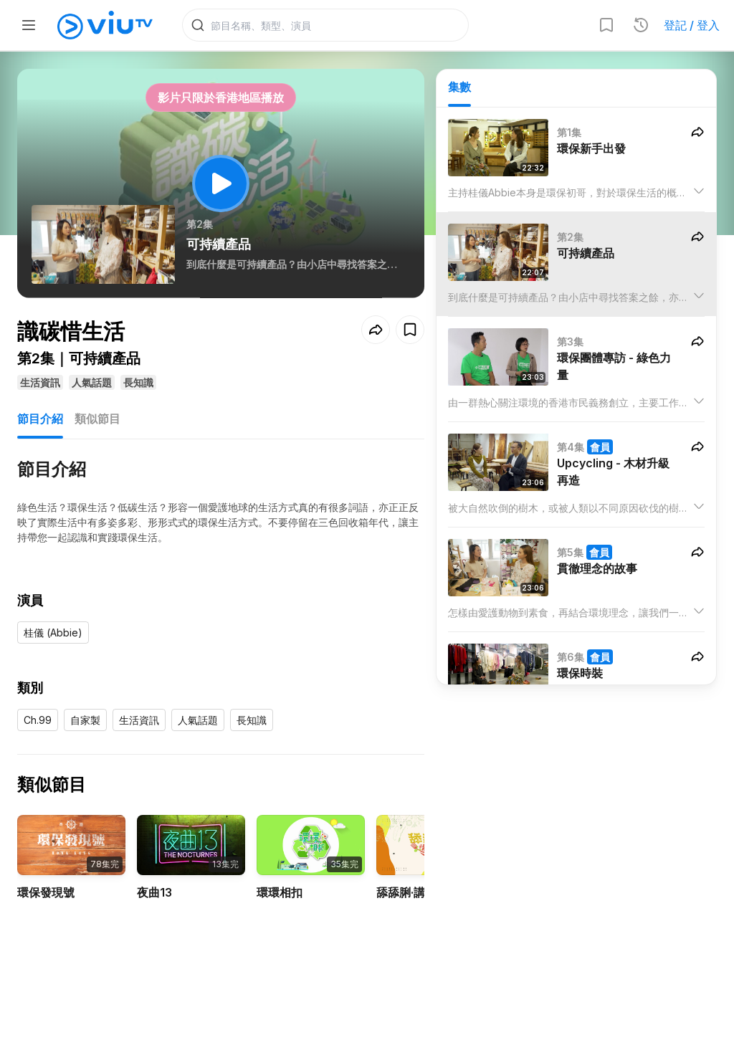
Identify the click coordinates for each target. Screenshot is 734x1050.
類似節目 (97, 418)
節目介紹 (40, 418)
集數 (459, 87)
